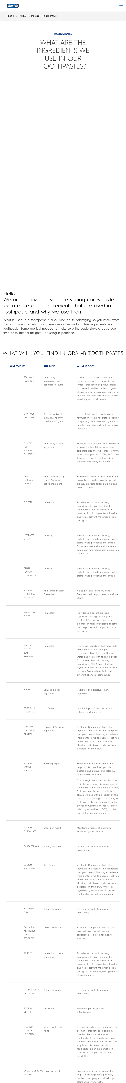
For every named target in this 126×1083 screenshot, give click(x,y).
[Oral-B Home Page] (13, 6)
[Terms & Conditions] (16, 1032)
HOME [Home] (11, 16)
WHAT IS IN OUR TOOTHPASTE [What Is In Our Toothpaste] (38, 16)
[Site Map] (10, 1073)
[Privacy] (8, 1038)
